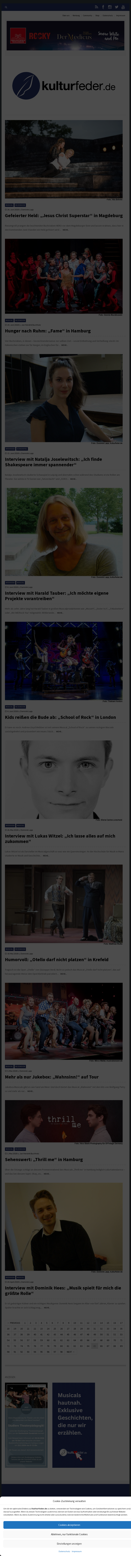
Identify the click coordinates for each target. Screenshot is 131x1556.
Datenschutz (64, 1551)
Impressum (77, 1551)
